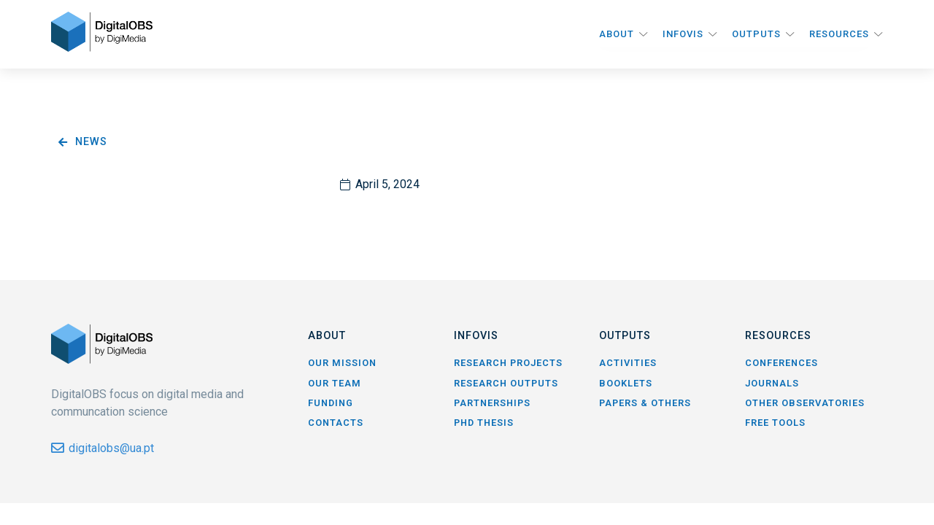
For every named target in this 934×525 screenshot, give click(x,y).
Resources (839, 33)
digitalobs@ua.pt (111, 448)
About (616, 33)
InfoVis (683, 33)
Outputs (756, 33)
